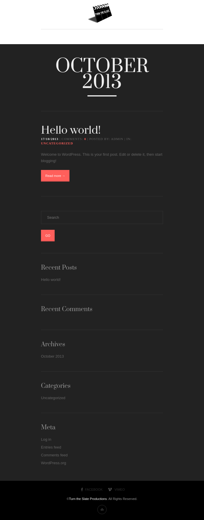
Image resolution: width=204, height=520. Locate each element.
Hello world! (71, 130)
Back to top (102, 509)
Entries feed (51, 447)
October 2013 (52, 356)
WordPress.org (53, 463)
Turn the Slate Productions (88, 499)
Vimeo (119, 489)
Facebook (94, 489)
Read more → (55, 175)
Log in (46, 439)
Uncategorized (57, 143)
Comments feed (54, 455)
